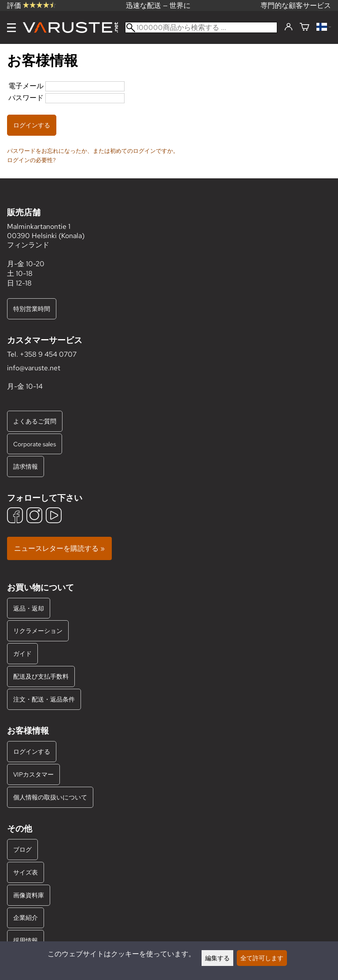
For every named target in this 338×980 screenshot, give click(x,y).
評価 (31, 5)
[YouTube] (54, 516)
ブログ (22, 849)
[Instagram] (34, 516)
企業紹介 (25, 917)
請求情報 (25, 466)
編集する (217, 958)
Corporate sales (34, 444)
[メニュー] (11, 27)
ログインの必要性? (31, 160)
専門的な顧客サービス (296, 5)
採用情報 (25, 940)
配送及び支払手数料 (41, 676)
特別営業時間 (31, 308)
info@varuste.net (33, 367)
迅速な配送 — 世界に (158, 5)
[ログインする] (288, 27)
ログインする (31, 751)
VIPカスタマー (33, 774)
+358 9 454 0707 (48, 354)
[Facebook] (15, 516)
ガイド (22, 653)
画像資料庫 (28, 895)
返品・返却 (28, 608)
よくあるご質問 (34, 421)
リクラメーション (37, 630)
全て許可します (261, 958)
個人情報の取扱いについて (50, 797)
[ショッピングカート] (304, 27)
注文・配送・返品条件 (44, 699)
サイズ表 (25, 872)
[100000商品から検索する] (201, 27)
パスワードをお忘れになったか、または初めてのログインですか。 (93, 151)
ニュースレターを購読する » (59, 548)
